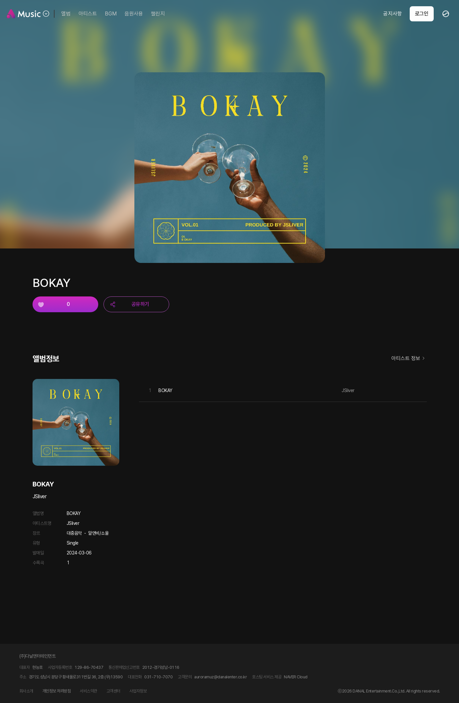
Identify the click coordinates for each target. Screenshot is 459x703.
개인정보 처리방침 (56, 691)
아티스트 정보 (409, 358)
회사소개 (26, 691)
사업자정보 (138, 691)
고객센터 (113, 691)
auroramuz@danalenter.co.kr (220, 676)
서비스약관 (88, 691)
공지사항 (392, 14)
